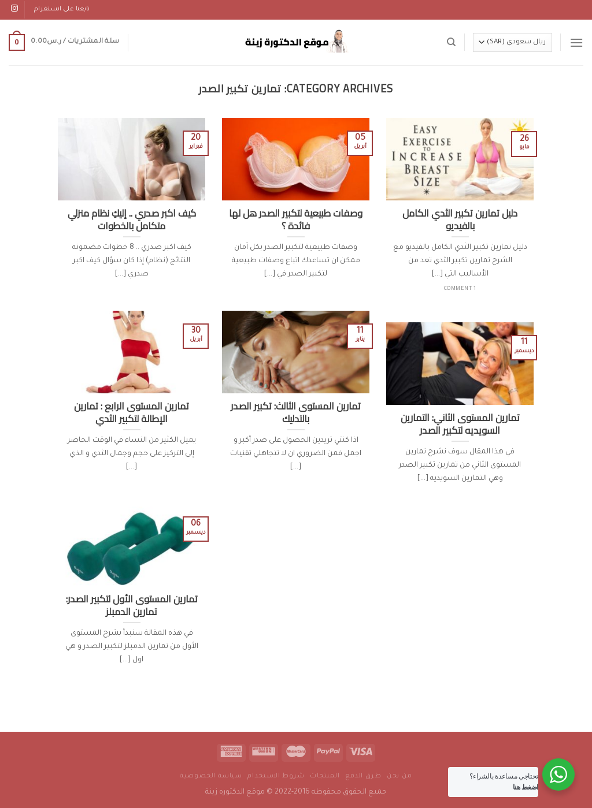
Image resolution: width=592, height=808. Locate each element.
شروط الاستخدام (275, 776)
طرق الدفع (363, 776)
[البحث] (451, 42)
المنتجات (324, 776)
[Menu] (576, 42)
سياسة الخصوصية (211, 776)
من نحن (399, 776)
